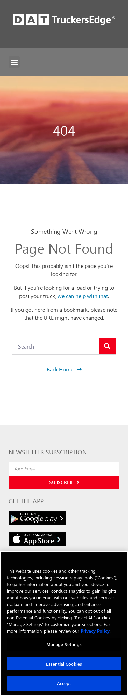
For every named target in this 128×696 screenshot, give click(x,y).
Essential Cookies (64, 664)
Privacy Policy (95, 631)
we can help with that (83, 295)
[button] (14, 62)
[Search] (107, 346)
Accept (64, 683)
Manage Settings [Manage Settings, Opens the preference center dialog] (64, 644)
